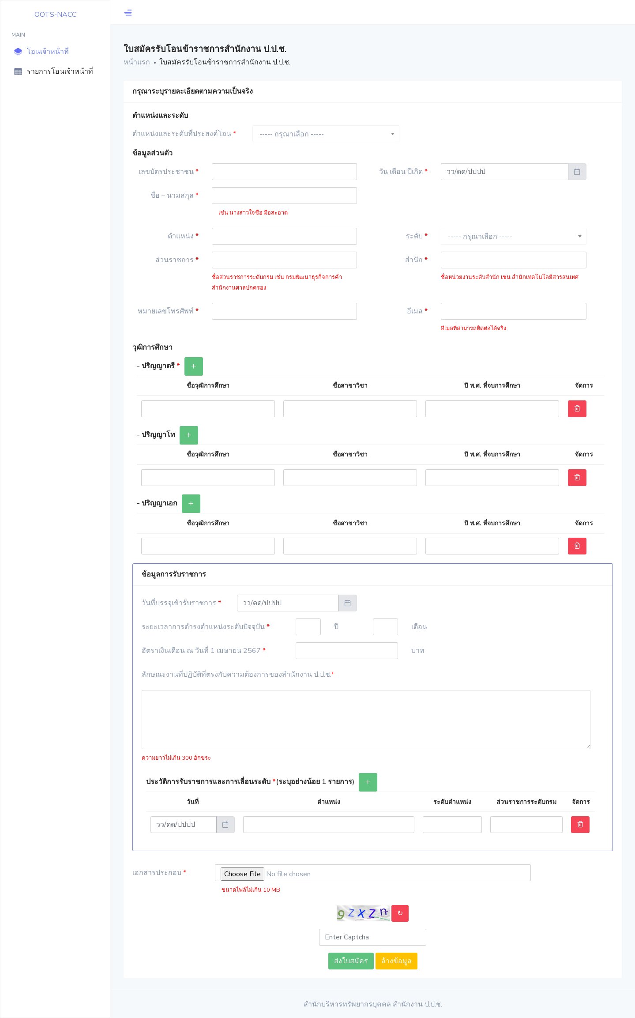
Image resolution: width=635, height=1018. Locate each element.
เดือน (419, 627)
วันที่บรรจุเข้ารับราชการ (181, 603)
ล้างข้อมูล (396, 961)
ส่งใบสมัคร (351, 961)
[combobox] (325, 133)
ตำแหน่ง (183, 236)
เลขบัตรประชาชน (169, 172)
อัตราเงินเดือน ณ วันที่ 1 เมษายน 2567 (204, 651)
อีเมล (417, 311)
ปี (336, 627)
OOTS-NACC (55, 14)
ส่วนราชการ (177, 260)
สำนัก (416, 260)
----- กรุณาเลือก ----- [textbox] (291, 134)
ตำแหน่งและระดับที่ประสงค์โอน (184, 134)
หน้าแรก (137, 62)
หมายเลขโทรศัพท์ (168, 311)
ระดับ (417, 236)
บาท (418, 651)
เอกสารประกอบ (159, 873)
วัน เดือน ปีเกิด (403, 172)
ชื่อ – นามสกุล (174, 195)
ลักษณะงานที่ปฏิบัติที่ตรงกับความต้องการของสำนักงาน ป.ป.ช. (238, 674)
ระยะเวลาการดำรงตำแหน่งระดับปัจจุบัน (206, 627)
